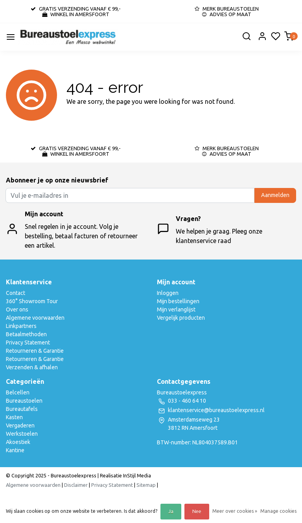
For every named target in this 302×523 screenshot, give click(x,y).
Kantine (15, 450)
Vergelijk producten (181, 318)
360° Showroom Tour (32, 301)
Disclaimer (76, 485)
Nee (196, 511)
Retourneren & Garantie (35, 351)
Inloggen (168, 293)
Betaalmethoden (26, 334)
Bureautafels (22, 409)
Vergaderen (20, 425)
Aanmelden (275, 195)
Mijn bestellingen (178, 301)
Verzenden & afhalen (32, 367)
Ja (170, 511)
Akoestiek (18, 442)
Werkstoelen (22, 434)
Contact (15, 293)
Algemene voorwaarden (35, 318)
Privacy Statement (28, 342)
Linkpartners (21, 326)
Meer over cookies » (234, 511)
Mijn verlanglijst (176, 309)
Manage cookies (278, 511)
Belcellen (17, 392)
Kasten (14, 417)
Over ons (17, 309)
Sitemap (146, 485)
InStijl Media (136, 475)
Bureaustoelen (24, 401)
